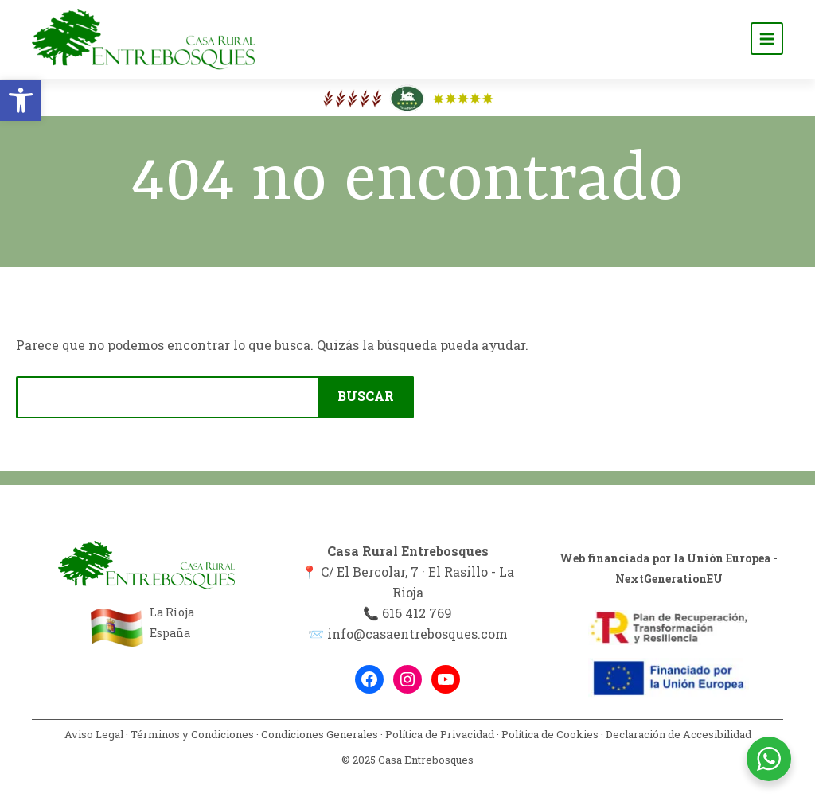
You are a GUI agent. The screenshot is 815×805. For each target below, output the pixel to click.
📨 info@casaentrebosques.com (408, 633)
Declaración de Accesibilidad (678, 734)
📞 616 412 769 (407, 613)
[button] (20, 100)
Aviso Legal (93, 734)
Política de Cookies (550, 734)
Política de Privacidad (439, 734)
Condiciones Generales (319, 734)
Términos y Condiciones (192, 734)
